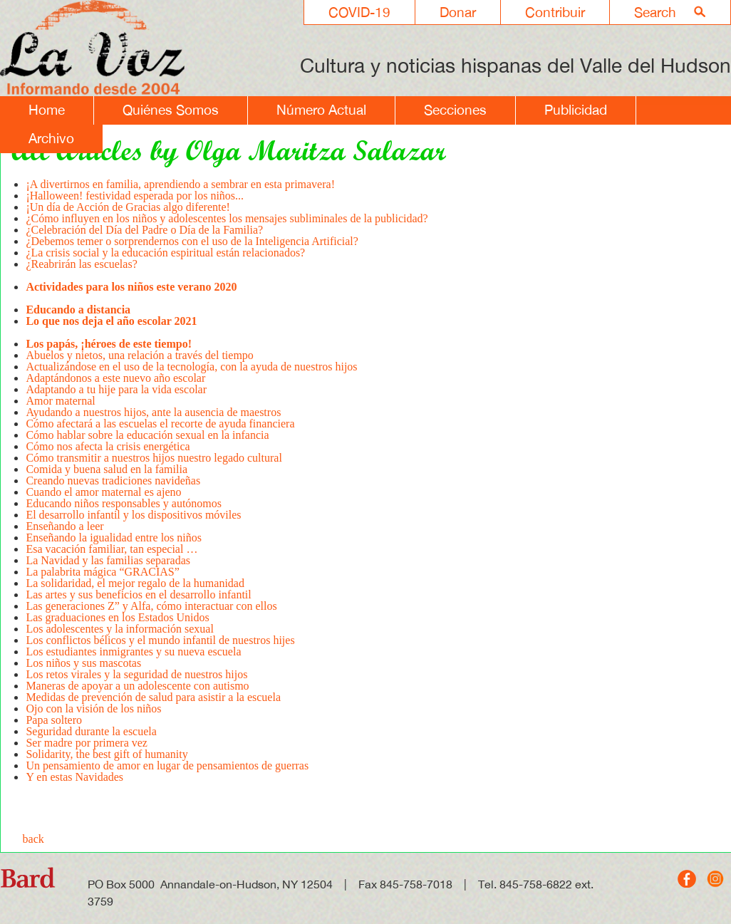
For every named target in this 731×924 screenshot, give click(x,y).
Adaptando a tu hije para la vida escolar (116, 389)
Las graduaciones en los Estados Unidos (117, 617)
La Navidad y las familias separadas (108, 560)
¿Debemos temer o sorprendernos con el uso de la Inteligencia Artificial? (193, 241)
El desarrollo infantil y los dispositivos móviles (133, 515)
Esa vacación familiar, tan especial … (111, 549)
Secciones (455, 109)
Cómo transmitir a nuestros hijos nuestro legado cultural (154, 458)
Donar (458, 12)
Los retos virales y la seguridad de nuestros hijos (136, 674)
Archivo (51, 138)
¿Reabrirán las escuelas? (81, 269)
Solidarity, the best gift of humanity (106, 754)
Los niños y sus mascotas (83, 663)
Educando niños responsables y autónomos (124, 503)
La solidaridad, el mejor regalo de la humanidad (135, 583)
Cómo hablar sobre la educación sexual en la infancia (147, 435)
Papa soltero (54, 720)
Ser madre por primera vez (86, 743)
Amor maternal (60, 401)
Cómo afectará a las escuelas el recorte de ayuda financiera (160, 423)
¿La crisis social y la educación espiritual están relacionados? (165, 252)
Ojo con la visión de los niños (93, 708)
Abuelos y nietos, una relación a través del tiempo (139, 355)
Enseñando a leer (64, 526)
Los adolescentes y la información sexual (121, 629)
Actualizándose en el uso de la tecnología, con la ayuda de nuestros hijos (191, 366)
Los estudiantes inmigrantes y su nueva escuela (133, 651)
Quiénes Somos (171, 109)
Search (655, 12)
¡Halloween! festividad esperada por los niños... (135, 196)
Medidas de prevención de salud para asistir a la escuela (153, 697)
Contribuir (555, 12)
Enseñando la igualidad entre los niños (114, 537)
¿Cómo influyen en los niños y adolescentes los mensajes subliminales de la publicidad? (226, 218)
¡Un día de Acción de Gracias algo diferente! (128, 207)
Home (46, 109)
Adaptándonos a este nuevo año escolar (115, 378)
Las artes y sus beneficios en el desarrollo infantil (138, 594)
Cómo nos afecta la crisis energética (108, 446)
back (33, 839)
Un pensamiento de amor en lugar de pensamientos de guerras (167, 765)
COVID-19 (359, 12)
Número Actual (321, 109)
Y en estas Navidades (74, 777)
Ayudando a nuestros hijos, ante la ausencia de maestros (153, 412)
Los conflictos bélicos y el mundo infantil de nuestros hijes (161, 640)
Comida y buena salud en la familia (106, 469)
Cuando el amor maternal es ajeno (105, 492)
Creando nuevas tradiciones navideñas (113, 480)
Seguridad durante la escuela (91, 731)
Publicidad (575, 109)
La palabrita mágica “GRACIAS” (102, 572)
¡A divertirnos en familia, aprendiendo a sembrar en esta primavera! (180, 184)
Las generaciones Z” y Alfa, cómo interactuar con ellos (152, 606)
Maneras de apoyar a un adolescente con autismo (137, 686)
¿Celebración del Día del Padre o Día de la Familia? (144, 230)
